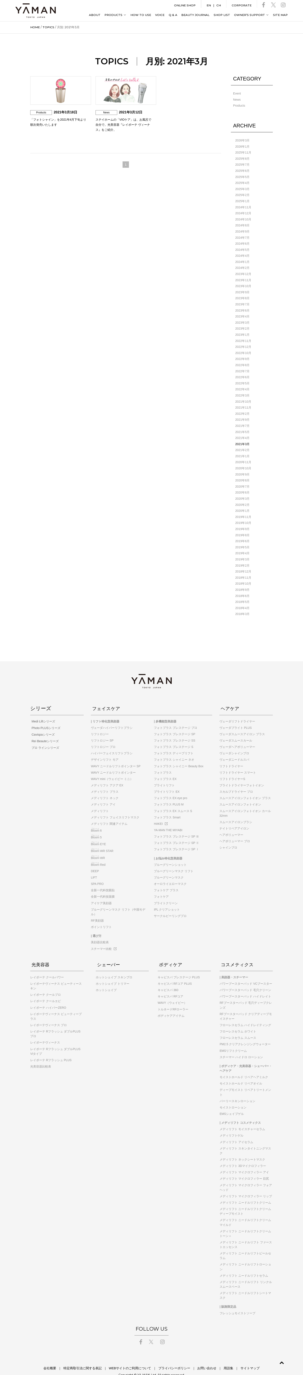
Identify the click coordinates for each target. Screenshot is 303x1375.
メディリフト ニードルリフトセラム (244, 1265)
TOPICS (49, 27)
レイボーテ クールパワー (47, 967)
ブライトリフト (164, 775)
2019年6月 (242, 532)
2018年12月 (243, 562)
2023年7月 (242, 300)
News (236, 99)
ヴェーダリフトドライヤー (237, 711)
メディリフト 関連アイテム (109, 813)
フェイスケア (107, 698)
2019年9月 (242, 520)
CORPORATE (242, 5)
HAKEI (160, 813)
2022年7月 (242, 366)
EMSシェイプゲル (232, 1103)
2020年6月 (242, 485)
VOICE (159, 15)
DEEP (95, 860)
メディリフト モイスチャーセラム (242, 1119)
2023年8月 (242, 294)
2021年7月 (242, 419)
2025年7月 (242, 163)
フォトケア (161, 886)
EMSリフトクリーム (233, 1040)
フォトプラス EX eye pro (170, 788)
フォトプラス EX (165, 768)
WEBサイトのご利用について (133, 1357)
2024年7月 (242, 235)
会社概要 (63, 1357)
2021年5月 (242, 425)
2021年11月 (243, 401)
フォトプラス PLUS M (168, 794)
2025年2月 (242, 193)
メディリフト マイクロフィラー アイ (244, 1162)
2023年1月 (242, 330)
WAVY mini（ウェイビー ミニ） (112, 768)
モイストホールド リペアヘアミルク (244, 1066)
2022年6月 (242, 372)
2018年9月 (242, 580)
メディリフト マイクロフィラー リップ (246, 1185)
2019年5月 (242, 538)
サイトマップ (237, 1357)
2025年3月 (242, 187)
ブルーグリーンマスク (169, 867)
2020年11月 (243, 455)
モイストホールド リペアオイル (241, 1073)
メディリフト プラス (105, 781)
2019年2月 (242, 556)
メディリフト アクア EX (107, 775)
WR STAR (102, 840)
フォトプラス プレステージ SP (174, 723)
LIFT (94, 867)
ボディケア (171, 954)
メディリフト (100, 800)
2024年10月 (243, 217)
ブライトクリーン (166, 892)
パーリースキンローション (237, 1090)
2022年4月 (242, 383)
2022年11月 (243, 336)
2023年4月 (242, 312)
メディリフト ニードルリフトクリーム (245, 1192)
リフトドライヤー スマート (237, 762)
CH (218, 5)
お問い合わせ (201, 1357)
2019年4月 (242, 544)
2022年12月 (243, 342)
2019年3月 (242, 550)
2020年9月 (242, 467)
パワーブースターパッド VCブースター (246, 973)
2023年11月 (243, 276)
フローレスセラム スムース (238, 1027)
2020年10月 (243, 461)
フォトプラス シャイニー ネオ (174, 749)
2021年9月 (242, 413)
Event (237, 93)
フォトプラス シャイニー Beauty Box (178, 755)
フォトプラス (163, 762)
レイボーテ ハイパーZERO (48, 997)
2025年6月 (242, 169)
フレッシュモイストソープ (237, 1302)
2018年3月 (242, 603)
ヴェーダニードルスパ (234, 749)
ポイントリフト (101, 916)
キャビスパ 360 (168, 979)
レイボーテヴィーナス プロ (48, 1014)
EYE (98, 834)
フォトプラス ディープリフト (173, 743)
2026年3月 (242, 140)
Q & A (173, 15)
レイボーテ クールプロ (45, 984)
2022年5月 (242, 377)
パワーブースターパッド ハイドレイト (245, 986)
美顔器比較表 (100, 932)
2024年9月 (242, 229)
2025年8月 (242, 157)
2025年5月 (242, 175)
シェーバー (109, 954)
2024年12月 (243, 211)
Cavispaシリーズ (41, 723)
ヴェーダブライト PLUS (235, 717)
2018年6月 (242, 586)
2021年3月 (242, 437)
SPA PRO (97, 873)
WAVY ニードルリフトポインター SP (115, 755)
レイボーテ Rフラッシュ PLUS (50, 1049)
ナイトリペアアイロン (234, 818)
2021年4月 (242, 431)
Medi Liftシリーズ (41, 711)
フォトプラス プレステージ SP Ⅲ (176, 826)
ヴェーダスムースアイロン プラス (242, 723)
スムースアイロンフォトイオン (240, 794)
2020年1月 (242, 502)
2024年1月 (242, 259)
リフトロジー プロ (103, 736)
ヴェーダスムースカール (235, 730)
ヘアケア (230, 698)
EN (209, 5)
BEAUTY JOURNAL (195, 15)
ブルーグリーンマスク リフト (173, 860)
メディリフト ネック (105, 788)
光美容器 (40, 954)
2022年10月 (243, 348)
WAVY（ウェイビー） (172, 992)
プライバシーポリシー (173, 1357)
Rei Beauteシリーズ (43, 730)
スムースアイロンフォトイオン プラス (245, 788)
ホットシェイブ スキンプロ (114, 967)
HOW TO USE (140, 15)
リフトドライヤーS (232, 768)
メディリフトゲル (231, 1125)
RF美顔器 (97, 910)
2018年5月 (242, 592)
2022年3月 (242, 389)
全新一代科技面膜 (103, 886)
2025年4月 (242, 181)
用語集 (219, 1357)
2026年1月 (242, 146)
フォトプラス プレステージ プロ (175, 717)
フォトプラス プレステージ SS (174, 730)
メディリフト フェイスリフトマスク (115, 807)
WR (98, 847)
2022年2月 (242, 407)
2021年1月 (242, 449)
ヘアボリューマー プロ (234, 831)
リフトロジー (100, 723)
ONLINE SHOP (185, 5)
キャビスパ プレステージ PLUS (179, 967)
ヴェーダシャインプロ (234, 743)
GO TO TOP (276, 1361)
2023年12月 (243, 270)
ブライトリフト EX (166, 781)
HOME (35, 27)
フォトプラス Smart (167, 807)
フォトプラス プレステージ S (173, 736)
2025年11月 (243, 152)
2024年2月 (242, 265)
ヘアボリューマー (231, 824)
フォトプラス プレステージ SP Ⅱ (176, 832)
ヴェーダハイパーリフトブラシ (112, 717)
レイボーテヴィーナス (45, 1032)
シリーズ (40, 698)
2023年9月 (242, 288)
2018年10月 (243, 574)
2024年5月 (242, 247)
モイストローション (233, 1097)
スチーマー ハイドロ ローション (241, 1046)
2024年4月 (242, 253)
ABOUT (94, 15)
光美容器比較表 (40, 1056)
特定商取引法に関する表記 (91, 1357)
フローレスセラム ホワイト (238, 1021)
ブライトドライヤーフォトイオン (241, 775)
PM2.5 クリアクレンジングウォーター (245, 1034)
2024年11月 (243, 205)
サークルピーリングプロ (170, 905)
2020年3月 (242, 490)
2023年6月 (242, 306)
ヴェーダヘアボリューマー (237, 736)
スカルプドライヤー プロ (236, 781)
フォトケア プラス (166, 880)
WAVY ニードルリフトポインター (113, 762)
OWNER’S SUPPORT (249, 15)
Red (98, 854)
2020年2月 (242, 496)
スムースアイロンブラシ (235, 811)
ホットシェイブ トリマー (112, 973)
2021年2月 (242, 443)
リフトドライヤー (231, 755)
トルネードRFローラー (173, 999)
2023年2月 (242, 324)
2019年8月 (242, 526)
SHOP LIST (222, 15)
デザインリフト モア (105, 749)
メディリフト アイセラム (236, 1131)
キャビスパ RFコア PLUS (175, 973)
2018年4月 (242, 597)
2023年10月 (243, 282)
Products (239, 105)
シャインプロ (228, 837)
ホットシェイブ (106, 979)
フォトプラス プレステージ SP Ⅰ (176, 839)
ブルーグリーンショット (170, 854)
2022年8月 (242, 360)
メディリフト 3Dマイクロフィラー (243, 1155)
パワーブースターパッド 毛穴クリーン (245, 979)
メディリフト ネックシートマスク (242, 1149)
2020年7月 (242, 479)
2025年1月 (242, 199)
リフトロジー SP (102, 730)
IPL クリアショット (167, 899)
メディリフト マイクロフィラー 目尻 (244, 1168)
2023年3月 (242, 318)
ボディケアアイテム (171, 1005)
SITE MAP (280, 15)
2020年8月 (242, 473)
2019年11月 (243, 508)
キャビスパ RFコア (170, 986)
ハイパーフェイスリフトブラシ (112, 743)
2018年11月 (243, 568)
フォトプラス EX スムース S (173, 800)
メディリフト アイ (103, 794)
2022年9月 (242, 354)
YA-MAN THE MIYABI (168, 819)
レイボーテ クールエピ (45, 991)
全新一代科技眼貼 (103, 880)
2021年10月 (243, 395)
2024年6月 (242, 241)
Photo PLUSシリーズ (44, 717)
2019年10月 (243, 514)
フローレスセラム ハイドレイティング (245, 1014)
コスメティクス (238, 954)
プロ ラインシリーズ (44, 736)
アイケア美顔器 (101, 892)
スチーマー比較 (103, 938)
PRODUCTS (113, 15)
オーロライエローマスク (170, 873)
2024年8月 (242, 223)
